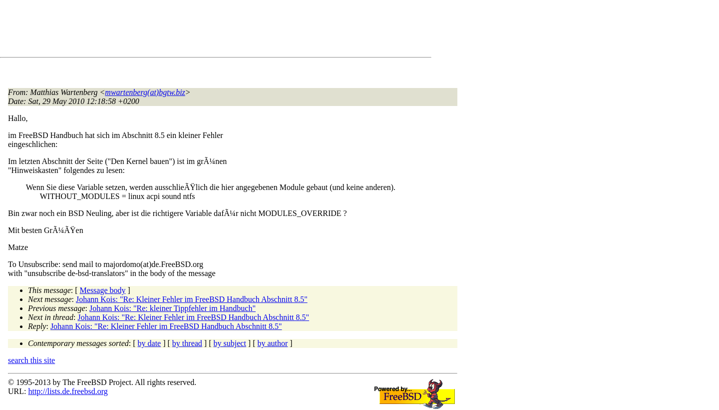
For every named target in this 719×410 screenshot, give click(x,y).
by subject (230, 343)
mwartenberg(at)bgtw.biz (145, 92)
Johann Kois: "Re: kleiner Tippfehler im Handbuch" (172, 308)
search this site (31, 360)
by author (272, 343)
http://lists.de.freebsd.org (67, 391)
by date (149, 343)
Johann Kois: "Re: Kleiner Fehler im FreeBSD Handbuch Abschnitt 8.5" (192, 299)
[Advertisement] (189, 30)
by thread (187, 343)
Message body (103, 290)
